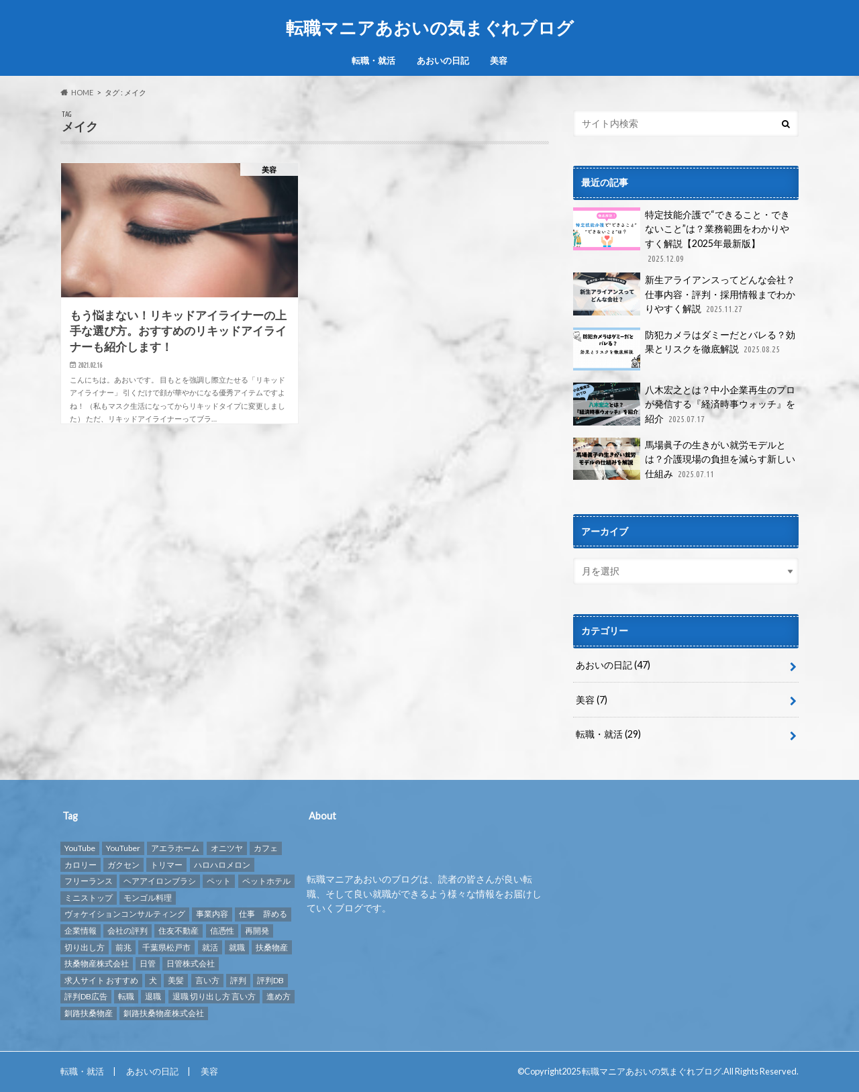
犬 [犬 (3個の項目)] (153, 980)
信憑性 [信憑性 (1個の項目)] (222, 931)
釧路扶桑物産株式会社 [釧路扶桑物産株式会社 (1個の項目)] (163, 1013)
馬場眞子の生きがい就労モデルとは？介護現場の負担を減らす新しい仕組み (684, 459)
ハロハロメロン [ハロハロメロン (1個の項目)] (222, 865)
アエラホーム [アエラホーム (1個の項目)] (175, 848)
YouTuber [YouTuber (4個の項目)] (123, 848)
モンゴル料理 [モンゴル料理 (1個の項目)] (147, 898)
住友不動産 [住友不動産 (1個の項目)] (178, 931)
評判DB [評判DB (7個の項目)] (270, 980)
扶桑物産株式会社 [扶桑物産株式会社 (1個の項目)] (96, 963)
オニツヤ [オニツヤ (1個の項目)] (227, 848)
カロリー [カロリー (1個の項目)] (80, 865)
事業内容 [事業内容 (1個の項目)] (212, 914)
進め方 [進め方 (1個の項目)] (278, 996)
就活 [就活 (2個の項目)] (210, 947)
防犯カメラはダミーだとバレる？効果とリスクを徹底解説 (684, 349)
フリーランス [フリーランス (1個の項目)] (88, 881)
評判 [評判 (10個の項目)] (238, 980)
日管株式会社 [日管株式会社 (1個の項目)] (190, 963)
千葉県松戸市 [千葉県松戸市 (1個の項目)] (166, 947)
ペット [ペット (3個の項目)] (219, 881)
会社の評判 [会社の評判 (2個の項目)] (127, 931)
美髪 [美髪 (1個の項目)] (176, 980)
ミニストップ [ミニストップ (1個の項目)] (88, 898)
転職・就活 (373, 60)
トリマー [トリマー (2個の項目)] (166, 865)
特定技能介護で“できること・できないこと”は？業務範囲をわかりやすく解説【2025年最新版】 (681, 236)
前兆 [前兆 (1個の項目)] (123, 947)
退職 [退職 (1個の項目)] (153, 996)
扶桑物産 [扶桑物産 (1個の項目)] (272, 947)
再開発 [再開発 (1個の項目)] (257, 931)
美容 (498, 60)
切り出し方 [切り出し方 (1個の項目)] (84, 947)
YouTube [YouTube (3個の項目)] (79, 848)
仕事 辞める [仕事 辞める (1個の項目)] (263, 914)
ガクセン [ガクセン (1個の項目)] (123, 865)
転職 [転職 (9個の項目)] (126, 996)
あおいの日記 (443, 60)
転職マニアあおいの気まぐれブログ (430, 27)
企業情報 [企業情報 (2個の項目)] (80, 931)
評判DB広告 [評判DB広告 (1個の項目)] (85, 996)
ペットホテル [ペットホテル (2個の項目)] (266, 881)
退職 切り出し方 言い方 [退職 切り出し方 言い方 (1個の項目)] (214, 996)
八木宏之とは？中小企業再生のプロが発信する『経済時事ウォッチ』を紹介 (684, 404)
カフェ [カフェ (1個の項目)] (266, 848)
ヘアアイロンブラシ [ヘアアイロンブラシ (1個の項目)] (159, 881)
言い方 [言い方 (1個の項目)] (207, 980)
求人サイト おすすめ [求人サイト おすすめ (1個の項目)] (101, 980)
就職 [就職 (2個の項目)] (237, 947)
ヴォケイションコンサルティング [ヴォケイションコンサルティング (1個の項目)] (124, 914)
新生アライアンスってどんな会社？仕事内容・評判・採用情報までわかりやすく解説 (684, 294)
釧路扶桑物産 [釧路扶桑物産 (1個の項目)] (88, 1013)
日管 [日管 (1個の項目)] (148, 963)
